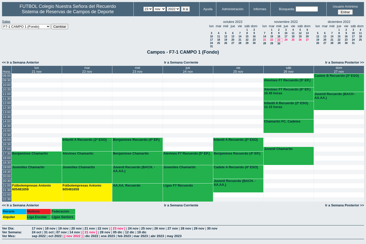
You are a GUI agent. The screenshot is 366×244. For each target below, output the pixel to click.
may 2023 (174, 236)
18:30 (7, 162)
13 (232, 36)
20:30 (7, 181)
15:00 (7, 130)
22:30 (7, 199)
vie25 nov (238, 69)
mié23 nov (137, 69)
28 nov (186, 228)
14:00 (7, 121)
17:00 (7, 149)
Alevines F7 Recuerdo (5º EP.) (287, 80)
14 (239, 36)
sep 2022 (39, 236)
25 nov (146, 228)
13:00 (7, 112)
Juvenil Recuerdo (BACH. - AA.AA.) (134, 169)
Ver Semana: (12, 232)
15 (247, 36)
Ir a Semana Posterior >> (344, 62)
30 (254, 43)
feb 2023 (124, 236)
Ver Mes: (9, 236)
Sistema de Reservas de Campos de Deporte (68, 11)
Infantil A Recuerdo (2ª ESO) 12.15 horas (286, 105)
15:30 (7, 135)
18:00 (7, 158)
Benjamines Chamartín (30, 153)
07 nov (61, 232)
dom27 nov (339, 69)
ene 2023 (108, 236)
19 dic (141, 232)
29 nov (199, 228)
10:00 (7, 85)
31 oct (49, 232)
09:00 (7, 76)
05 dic (117, 232)
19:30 (7, 172)
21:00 (7, 185)
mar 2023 (141, 236)
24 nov (133, 228)
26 (225, 43)
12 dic (129, 232)
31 (211, 46)
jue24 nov (188, 69)
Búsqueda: (287, 9)
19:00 (7, 167)
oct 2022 (55, 236)
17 (211, 39)
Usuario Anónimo (345, 6)
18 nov (50, 228)
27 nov (172, 228)
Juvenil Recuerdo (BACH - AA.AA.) (335, 96)
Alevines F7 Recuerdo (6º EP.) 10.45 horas (287, 91)
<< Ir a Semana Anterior (20, 62)
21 (239, 39)
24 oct (36, 232)
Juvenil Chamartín (278, 149)
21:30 (7, 190)
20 (232, 39)
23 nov (118, 228)
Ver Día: (8, 228)
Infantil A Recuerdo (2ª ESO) (85, 140)
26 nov (159, 228)
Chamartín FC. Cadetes (282, 121)
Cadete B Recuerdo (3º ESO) (336, 76)
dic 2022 (91, 236)
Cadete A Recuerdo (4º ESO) (236, 167)
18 (218, 39)
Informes (259, 9)
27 (232, 43)
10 (211, 36)
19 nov (63, 228)
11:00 (7, 94)
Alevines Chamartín (78, 153)
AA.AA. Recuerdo (126, 185)
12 (225, 36)
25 (218, 43)
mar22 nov (87, 69)
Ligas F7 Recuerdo (178, 185)
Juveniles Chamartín (28, 167)
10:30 (7, 89)
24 (211, 43)
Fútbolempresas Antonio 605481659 (31, 187)
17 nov (37, 228)
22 (247, 39)
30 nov (212, 228)
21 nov (89, 228)
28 (239, 43)
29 (247, 43)
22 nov (103, 228)
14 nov (74, 232)
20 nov (76, 228)
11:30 (7, 98)
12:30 (7, 108)
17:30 (7, 153)
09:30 (7, 80)
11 (218, 36)
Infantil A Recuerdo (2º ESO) (236, 140)
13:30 (7, 117)
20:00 (7, 176)
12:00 (7, 103)
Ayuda (207, 9)
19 (225, 39)
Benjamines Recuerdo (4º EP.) (136, 140)
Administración (232, 9)
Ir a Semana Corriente (181, 62)
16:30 (7, 144)
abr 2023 (157, 236)
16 (254, 36)
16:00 (7, 140)
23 (254, 39)
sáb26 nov (289, 69)
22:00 (7, 194)
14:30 (7, 126)
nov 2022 (73, 236)
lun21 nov (37, 69)
